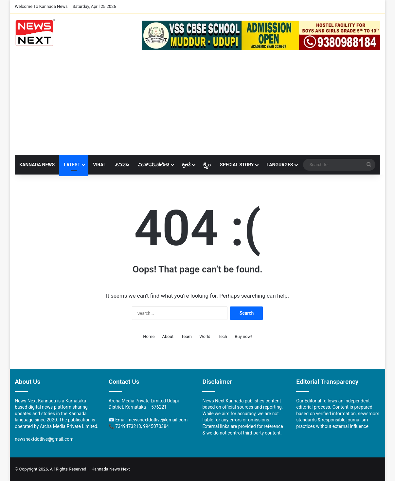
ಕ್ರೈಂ (207, 164)
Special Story (237, 164)
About (168, 336)
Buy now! (243, 336)
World (204, 336)
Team (186, 336)
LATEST (72, 164)
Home (148, 336)
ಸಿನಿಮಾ (122, 164)
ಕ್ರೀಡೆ (186, 164)
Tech (222, 336)
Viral (99, 164)
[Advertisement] (197, 106)
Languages (279, 164)
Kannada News (37, 164)
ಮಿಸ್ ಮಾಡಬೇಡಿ (153, 164)
